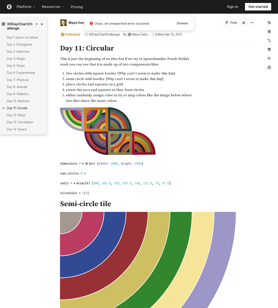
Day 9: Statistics (18, 94)
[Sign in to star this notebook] (243, 22)
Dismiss (182, 23)
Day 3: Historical (18, 51)
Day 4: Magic (16, 58)
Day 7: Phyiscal (17, 80)
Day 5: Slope (16, 65)
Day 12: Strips (16, 115)
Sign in (232, 6)
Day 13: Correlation (20, 122)
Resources (53, 6)
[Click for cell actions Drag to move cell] (55, 196)
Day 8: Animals (17, 87)
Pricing (77, 7)
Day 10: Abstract (18, 101)
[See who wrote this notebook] (135, 34)
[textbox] (158, 196)
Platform (26, 6)
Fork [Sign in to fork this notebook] (231, 22)
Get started (258, 6)
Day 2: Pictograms (19, 44)
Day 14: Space (17, 129)
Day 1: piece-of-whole (22, 37)
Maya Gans (77, 22)
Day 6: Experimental (21, 72)
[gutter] (38, 138)
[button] (55, 42)
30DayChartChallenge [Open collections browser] (102, 34)
